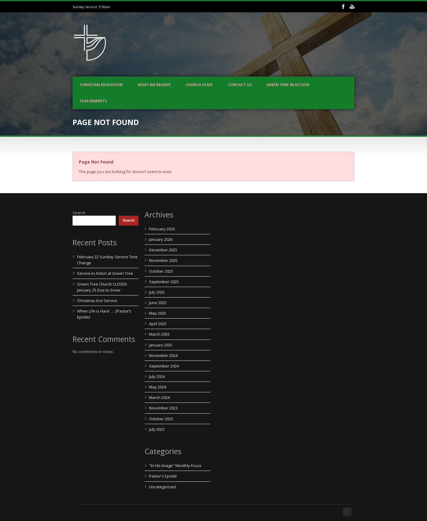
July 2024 (157, 376)
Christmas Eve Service (97, 300)
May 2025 (157, 313)
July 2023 (157, 429)
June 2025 (157, 302)
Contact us (240, 84)
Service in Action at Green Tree (105, 273)
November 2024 (163, 355)
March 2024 (159, 397)
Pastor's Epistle (163, 476)
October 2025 (161, 271)
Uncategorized (162, 487)
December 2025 (163, 250)
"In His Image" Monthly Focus (175, 465)
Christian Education (101, 84)
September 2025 (164, 281)
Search (79, 212)
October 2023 (161, 418)
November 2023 (163, 408)
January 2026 (160, 239)
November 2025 (163, 260)
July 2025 (157, 292)
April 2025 (157, 323)
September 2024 (164, 366)
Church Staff (199, 84)
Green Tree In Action (288, 84)
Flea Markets (93, 100)
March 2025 (159, 334)
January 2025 (160, 345)
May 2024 (157, 387)
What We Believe (154, 84)
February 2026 (162, 229)
